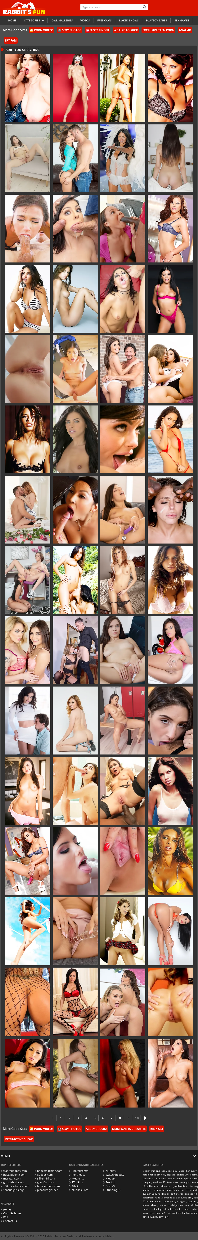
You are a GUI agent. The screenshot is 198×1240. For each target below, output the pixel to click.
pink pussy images (174, 1201)
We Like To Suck (126, 30)
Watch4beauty (113, 1174)
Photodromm (78, 1171)
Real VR (109, 1186)
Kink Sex (156, 1129)
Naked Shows (129, 20)
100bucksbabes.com (15, 1186)
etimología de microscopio (166, 1209)
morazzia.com (11, 1178)
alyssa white (149, 1205)
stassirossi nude (151, 1197)
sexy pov (172, 1170)
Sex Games (181, 20)
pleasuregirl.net (46, 1190)
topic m (192, 1201)
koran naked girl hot (153, 1174)
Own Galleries (11, 1213)
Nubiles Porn (78, 1190)
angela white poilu (187, 1174)
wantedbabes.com (14, 1171)
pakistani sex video (156, 1186)
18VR (73, 1186)
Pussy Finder (97, 30)
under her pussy (188, 1170)
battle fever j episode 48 (184, 1193)
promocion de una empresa (169, 1190)
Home (12, 20)
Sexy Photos (69, 30)
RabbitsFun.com (55, 1236)
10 (137, 1118)
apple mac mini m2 (154, 1213)
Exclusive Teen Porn (158, 30)
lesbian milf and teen (154, 1170)
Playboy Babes (156, 20)
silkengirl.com (44, 1178)
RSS (4, 1217)
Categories (34, 20)
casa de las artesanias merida (159, 1178)
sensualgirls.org (12, 1190)
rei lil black (163, 1193)
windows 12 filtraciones (165, 1182)
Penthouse (77, 1174)
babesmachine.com (48, 1171)
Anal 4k (185, 30)
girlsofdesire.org (12, 1182)
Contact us (9, 1221)
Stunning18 (111, 1190)
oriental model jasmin (171, 1205)
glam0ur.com (44, 1182)
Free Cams (104, 20)
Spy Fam (11, 40)
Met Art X (76, 1178)
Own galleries (62, 20)
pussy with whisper (179, 1186)
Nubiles (109, 1171)
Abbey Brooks (96, 1129)
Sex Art (109, 1182)
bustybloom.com (13, 1174)
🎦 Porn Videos (41, 30)
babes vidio (190, 1209)
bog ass (171, 1174)
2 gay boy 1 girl (160, 1216)
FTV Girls (76, 1182)
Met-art (109, 1178)
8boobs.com (43, 1174)
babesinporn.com (47, 1186)
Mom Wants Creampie (129, 1129)
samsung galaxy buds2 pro (176, 1197)
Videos (85, 20)
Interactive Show (19, 1139)
